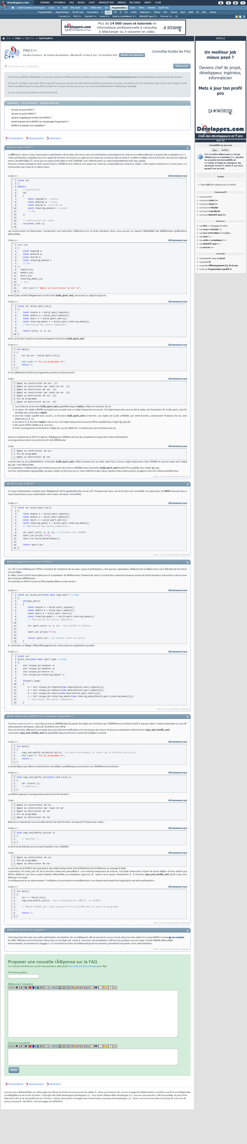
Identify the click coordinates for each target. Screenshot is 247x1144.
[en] (83, 988)
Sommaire (13, 103)
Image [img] (11, 988)
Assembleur (92, 12)
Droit (147, 2)
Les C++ (205, 237)
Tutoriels (59, 2)
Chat (91, 2)
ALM (65, 8)
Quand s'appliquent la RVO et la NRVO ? (31, 118)
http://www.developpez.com (122, 77)
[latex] (60, 988)
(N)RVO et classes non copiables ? (28, 125)
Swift (190, 12)
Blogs (81, 2)
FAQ (71, 2)
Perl (165, 12)
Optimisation (46, 38)
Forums (45, 2)
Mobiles (151, 8)
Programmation (119, 8)
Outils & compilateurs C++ (124, 16)
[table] (42, 988)
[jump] (105, 988)
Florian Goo (184, 477)
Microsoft (75, 8)
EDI (106, 8)
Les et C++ (210, 229)
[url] (38, 988)
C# (115, 12)
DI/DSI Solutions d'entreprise (31, 8)
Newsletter (106, 2)
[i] (21, 988)
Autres (213, 12)
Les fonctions (29, 103)
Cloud (51, 8)
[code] (51, 988)
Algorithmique (62, 12)
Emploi (121, 2)
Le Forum (205, 197)
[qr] (96, 988)
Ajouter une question (132, 55)
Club (158, 2)
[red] (30, 988)
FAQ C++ (77, 16)
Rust (183, 12)
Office (141, 8)
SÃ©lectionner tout (177, 176)
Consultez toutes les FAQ (171, 51)
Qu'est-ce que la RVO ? (22, 110)
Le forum (215, 269)
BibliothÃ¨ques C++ (148, 16)
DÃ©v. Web (96, 8)
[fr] (79, 988)
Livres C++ (104, 16)
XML (204, 12)
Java (85, 8)
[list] (65, 988)
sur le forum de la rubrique (83, 967)
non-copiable (177, 938)
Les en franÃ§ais (214, 233)
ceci (134, 86)
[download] (110, 988)
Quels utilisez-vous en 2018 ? (218, 185)
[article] (100, 988)
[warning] (92, 988)
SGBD (132, 8)
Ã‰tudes (135, 2)
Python (174, 12)
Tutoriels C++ (90, 16)
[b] (17, 988)
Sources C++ (166, 16)
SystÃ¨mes (164, 8)
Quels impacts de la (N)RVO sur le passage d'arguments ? (40, 121)
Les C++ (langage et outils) (213, 226)
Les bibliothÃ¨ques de (212, 258)
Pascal (157, 12)
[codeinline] (56, 988)
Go (126, 12)
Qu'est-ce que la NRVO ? (23, 114)
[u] (26, 988)
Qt (197, 12)
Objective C (145, 12)
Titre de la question (23, 975)
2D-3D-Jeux (78, 12)
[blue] (34, 988)
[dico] (87, 988)
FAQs (18, 38)
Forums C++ (64, 16)
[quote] (46, 988)
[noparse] (74, 988)
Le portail (205, 262)
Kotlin (134, 12)
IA (58, 8)
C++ (108, 12)
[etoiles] (115, 988)
